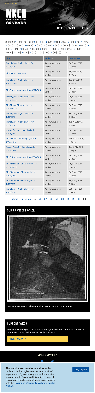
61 (68, 199)
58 (51, 199)
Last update (74, 58)
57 (45, 199)
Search (72, 28)
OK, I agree (81, 369)
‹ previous (26, 199)
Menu (60, 28)
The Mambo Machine (16, 73)
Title (8, 58)
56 (40, 199)
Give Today (16, 338)
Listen (84, 28)
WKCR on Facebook (43, 361)
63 (78, 199)
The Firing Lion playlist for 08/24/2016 (23, 157)
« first (14, 199)
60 (62, 199)
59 (56, 199)
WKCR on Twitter (52, 361)
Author (49, 58)
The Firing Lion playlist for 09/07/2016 (23, 90)
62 (73, 199)
